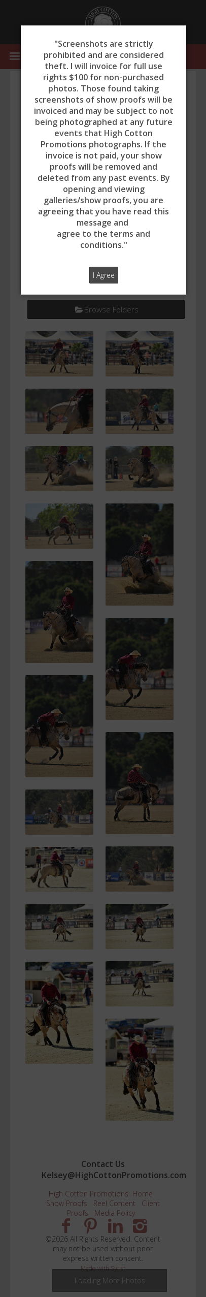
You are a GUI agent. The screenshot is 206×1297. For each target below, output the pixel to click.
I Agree (104, 275)
